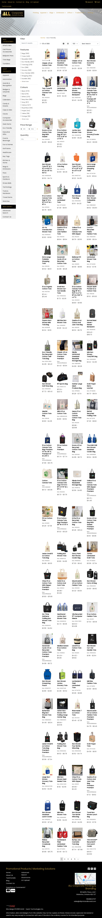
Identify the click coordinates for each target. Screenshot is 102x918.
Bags (51, 13)
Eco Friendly (7, 128)
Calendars (6, 100)
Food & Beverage (6, 139)
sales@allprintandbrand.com (85, 901)
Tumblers (6, 63)
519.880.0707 (91, 899)
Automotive (7, 79)
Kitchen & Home (6, 161)
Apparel (43, 13)
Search (89, 2)
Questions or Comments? (15, 887)
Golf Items (7, 148)
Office (69, 13)
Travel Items (7, 197)
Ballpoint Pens (8, 56)
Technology (7, 187)
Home (4, 2)
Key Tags (6, 156)
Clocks (5, 114)
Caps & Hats (7, 110)
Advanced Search (6, 211)
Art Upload (34, 2)
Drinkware (60, 13)
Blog (27, 2)
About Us (11, 2)
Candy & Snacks (6, 105)
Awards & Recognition (7, 84)
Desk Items (7, 124)
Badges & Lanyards (6, 90)
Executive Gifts (6, 133)
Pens (4, 173)
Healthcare (7, 152)
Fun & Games (8, 144)
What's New (7, 45)
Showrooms (25, 877)
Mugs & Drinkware (6, 167)
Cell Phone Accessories (7, 50)
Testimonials (6, 6)
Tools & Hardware (6, 192)
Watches (6, 201)
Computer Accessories (7, 119)
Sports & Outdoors (6, 178)
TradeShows (79, 13)
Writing (90, 13)
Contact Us (20, 2)
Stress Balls (7, 183)
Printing (36, 13)
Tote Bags (6, 60)
